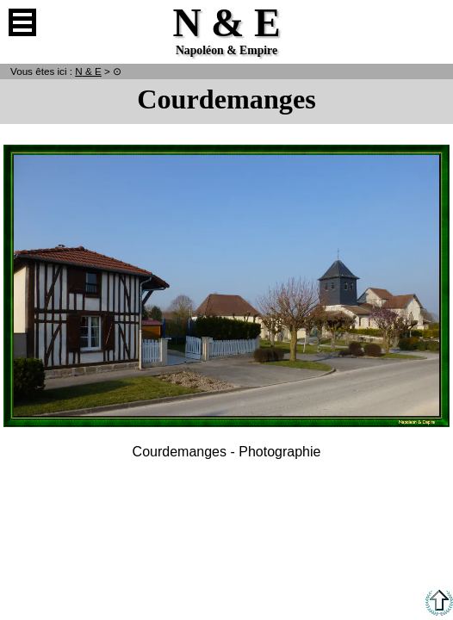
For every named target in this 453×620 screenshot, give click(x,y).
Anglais (430, 22)
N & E (88, 71)
